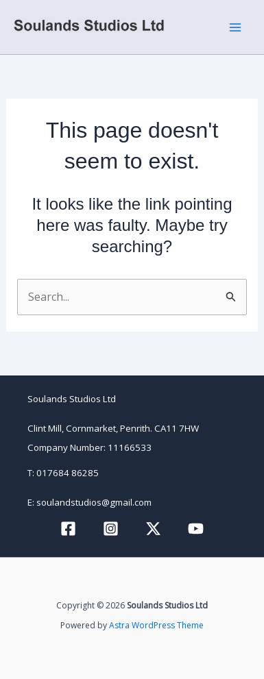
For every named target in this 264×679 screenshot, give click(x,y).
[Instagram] (111, 528)
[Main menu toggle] (235, 27)
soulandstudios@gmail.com (94, 502)
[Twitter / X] (153, 528)
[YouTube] (196, 528)
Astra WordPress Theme (156, 625)
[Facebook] (68, 528)
